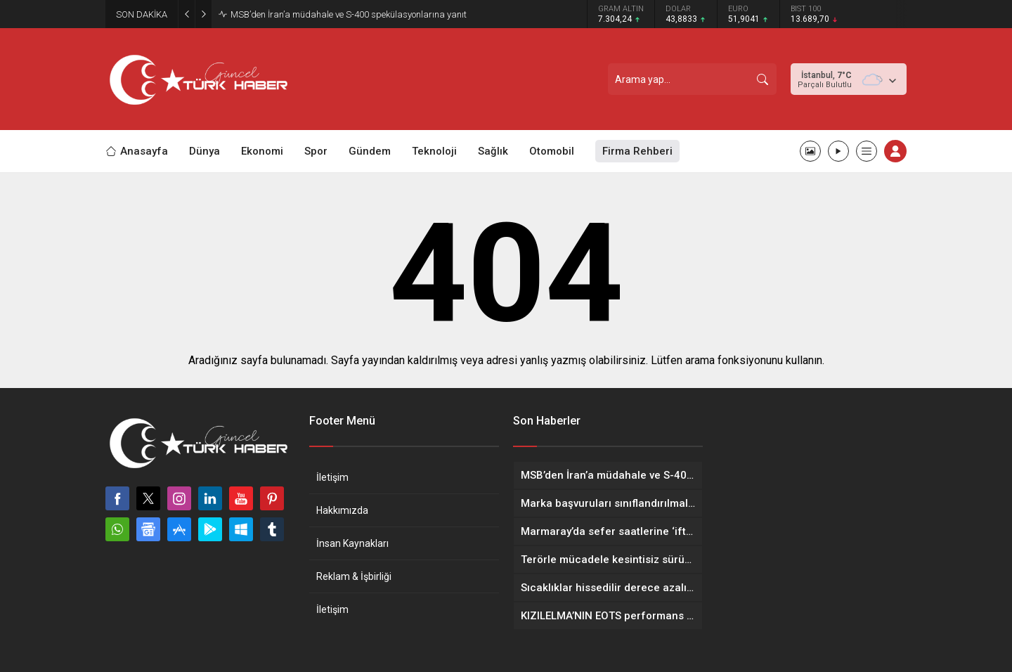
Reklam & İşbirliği (353, 576)
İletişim (332, 477)
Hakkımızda (342, 510)
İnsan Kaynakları (352, 543)
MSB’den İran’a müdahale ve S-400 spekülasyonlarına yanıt (349, 14)
